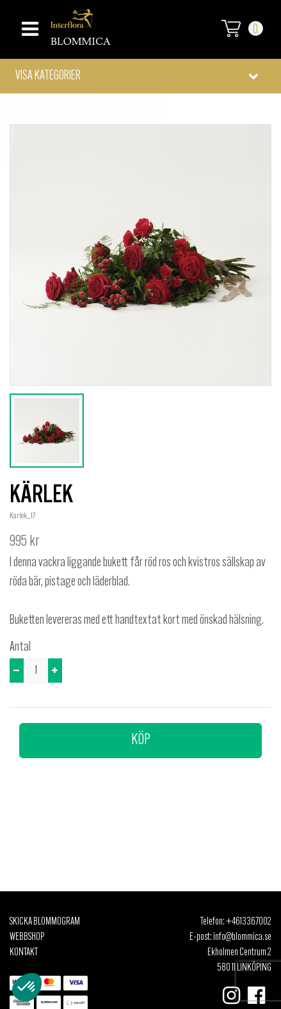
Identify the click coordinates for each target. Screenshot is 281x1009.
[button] (140, 76)
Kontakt (24, 953)
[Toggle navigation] (28, 25)
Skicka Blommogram (45, 922)
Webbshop (27, 937)
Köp (140, 740)
